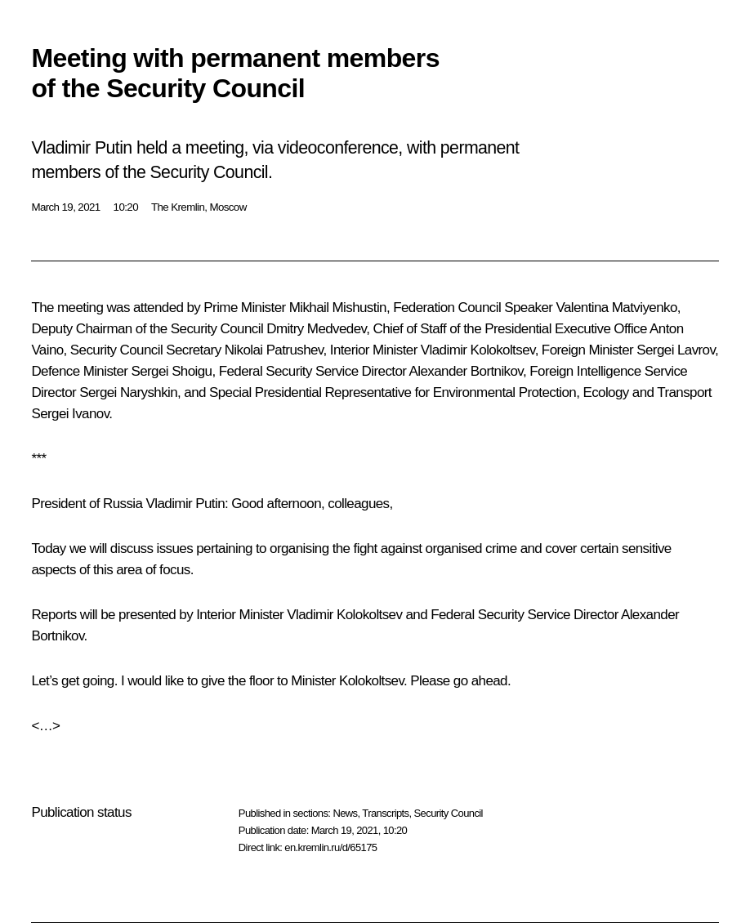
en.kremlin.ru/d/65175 (330, 847)
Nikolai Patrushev (274, 350)
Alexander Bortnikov (466, 371)
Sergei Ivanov (70, 413)
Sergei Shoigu (171, 371)
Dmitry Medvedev (316, 329)
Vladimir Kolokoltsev (478, 350)
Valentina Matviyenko (616, 307)
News (345, 813)
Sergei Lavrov (675, 350)
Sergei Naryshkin (128, 392)
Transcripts (385, 813)
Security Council (448, 813)
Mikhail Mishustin (337, 307)
